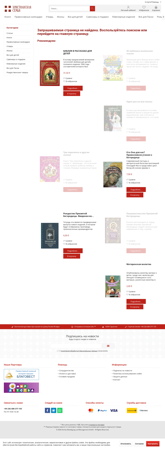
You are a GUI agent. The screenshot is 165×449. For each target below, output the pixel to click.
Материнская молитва (138, 264)
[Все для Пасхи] (146, 17)
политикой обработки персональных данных (79, 351)
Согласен (139, 443)
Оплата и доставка (67, 373)
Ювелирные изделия (16, 63)
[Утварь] (49, 17)
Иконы (10, 50)
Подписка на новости (122, 370)
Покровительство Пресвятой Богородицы (142, 215)
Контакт (116, 379)
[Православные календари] (28, 17)
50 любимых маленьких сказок (139, 52)
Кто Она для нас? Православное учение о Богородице (139, 155)
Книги (9, 37)
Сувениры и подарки (16, 59)
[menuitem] (152, 2)
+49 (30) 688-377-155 (148, 326)
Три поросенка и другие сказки (76, 153)
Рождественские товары (17, 72)
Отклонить (126, 443)
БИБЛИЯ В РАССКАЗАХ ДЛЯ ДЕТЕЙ (77, 52)
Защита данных (120, 376)
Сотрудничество (66, 370)
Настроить (153, 443)
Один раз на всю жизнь (139, 101)
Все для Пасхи (13, 68)
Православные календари (18, 42)
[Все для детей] (75, 17)
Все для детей (13, 55)
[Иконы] (60, 17)
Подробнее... (73, 88)
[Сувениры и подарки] (97, 17)
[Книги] (8, 17)
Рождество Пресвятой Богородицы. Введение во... (78, 215)
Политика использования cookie (127, 373)
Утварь (10, 46)
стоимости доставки (96, 425)
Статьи (10, 33)
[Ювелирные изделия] (123, 17)
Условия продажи (67, 376)
